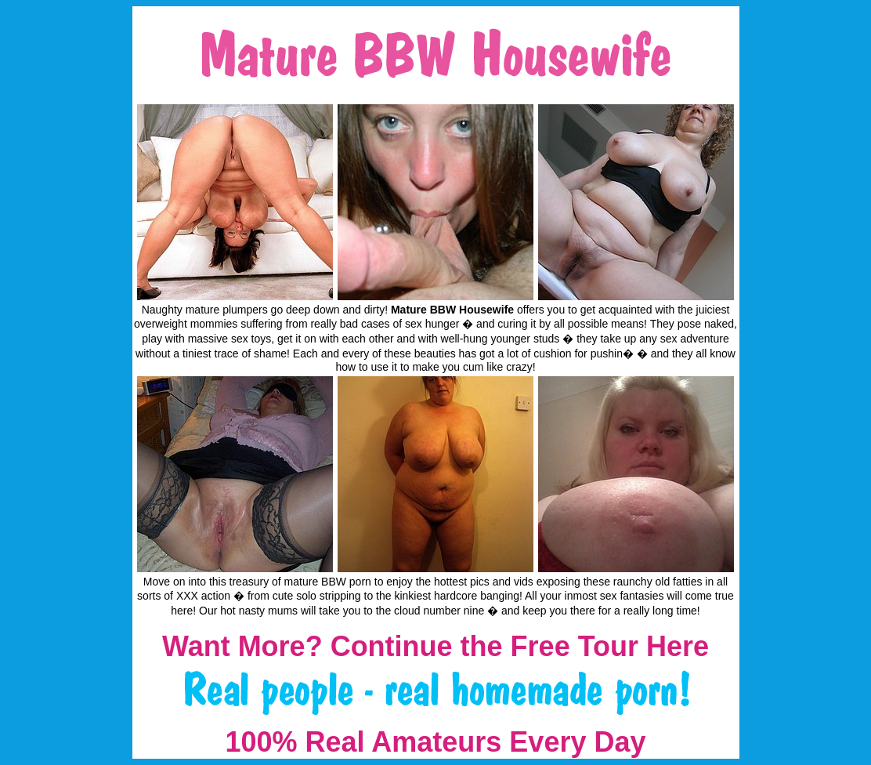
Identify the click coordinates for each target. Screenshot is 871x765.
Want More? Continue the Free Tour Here (435, 646)
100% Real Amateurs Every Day (436, 742)
